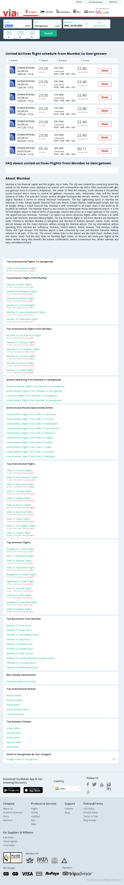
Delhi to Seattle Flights (18, 498)
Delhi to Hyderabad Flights (20, 567)
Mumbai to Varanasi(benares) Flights (26, 312)
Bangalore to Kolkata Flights (21, 574)
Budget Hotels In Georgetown (60, 759)
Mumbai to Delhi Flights (19, 284)
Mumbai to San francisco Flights (23, 335)
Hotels (34, 812)
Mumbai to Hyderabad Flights (22, 319)
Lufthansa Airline (15, 714)
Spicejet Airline (14, 742)
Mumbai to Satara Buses (19, 653)
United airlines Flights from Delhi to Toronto (30, 419)
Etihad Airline (13, 704)
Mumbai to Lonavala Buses (21, 662)
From (7, 22)
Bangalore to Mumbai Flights (21, 602)
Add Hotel (8, 837)
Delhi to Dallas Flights (18, 518)
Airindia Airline (13, 695)
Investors (8, 820)
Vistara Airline (13, 737)
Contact (69, 808)
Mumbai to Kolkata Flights (20, 298)
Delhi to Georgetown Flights (21, 268)
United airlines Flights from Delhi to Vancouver (31, 414)
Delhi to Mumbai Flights (19, 560)
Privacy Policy (90, 812)
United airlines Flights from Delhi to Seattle (29, 442)
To (36, 22)
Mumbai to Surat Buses (19, 630)
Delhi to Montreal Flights (19, 511)
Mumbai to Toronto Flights (20, 356)
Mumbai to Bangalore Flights (21, 291)
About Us (8, 808)
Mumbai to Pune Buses (19, 625)
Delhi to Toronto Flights (19, 470)
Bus (33, 820)
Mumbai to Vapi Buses (18, 639)
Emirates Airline (14, 700)
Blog (67, 812)
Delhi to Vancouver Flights (20, 484)
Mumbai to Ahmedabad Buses (22, 634)
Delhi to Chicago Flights (19, 491)
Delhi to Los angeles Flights (21, 525)
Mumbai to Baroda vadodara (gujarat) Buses (30, 658)
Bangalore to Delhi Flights (20, 549)
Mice (33, 824)
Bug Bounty (89, 820)
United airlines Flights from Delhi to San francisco (33, 428)
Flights (34, 808)
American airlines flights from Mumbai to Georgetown (35, 386)
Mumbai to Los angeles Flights (22, 349)
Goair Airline (12, 746)
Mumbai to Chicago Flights (20, 342)
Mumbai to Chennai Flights (20, 305)
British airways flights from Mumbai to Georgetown (34, 390)
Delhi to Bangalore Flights (20, 555)
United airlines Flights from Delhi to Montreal (30, 433)
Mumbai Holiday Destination (21, 681)
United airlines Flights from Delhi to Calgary (29, 437)
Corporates (9, 845)
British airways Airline (17, 709)
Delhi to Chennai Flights (19, 588)
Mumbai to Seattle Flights (20, 370)
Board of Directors (13, 812)
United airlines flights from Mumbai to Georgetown (34, 400)
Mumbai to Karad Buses (19, 644)
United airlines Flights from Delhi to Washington (32, 423)
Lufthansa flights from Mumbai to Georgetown (31, 395)
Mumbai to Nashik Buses (19, 648)
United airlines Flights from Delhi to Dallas (29, 447)
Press (6, 816)
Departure (68, 22)
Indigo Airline (13, 728)
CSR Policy (88, 808)
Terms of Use (90, 816)
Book (105, 70)
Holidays (35, 816)
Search (48, 33)
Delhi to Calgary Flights (18, 532)
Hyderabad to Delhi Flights (20, 581)
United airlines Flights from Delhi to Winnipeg (30, 456)
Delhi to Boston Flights (18, 505)
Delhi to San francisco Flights (22, 477)
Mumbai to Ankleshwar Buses (22, 667)
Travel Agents (10, 841)
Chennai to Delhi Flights (19, 595)
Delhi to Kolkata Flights (18, 609)
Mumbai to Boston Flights (20, 363)
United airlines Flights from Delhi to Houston (30, 451)
